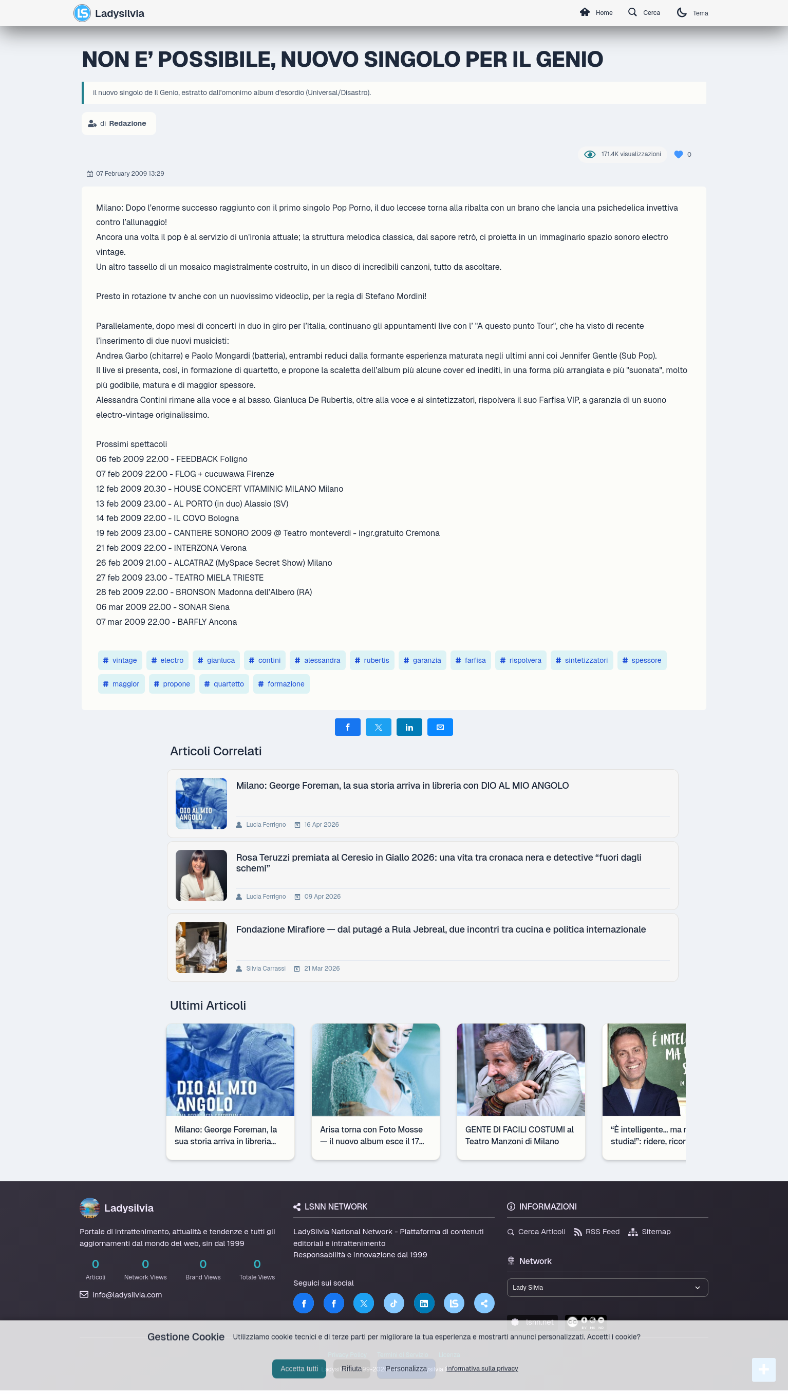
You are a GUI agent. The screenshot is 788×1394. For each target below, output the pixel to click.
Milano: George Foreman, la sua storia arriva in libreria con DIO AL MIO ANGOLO (404, 785)
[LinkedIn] (424, 1303)
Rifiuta (352, 1380)
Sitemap (649, 1231)
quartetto (224, 684)
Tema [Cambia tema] (689, 13)
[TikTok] (394, 1303)
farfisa (471, 660)
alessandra (317, 660)
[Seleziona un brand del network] (607, 1289)
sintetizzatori (582, 660)
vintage (120, 660)
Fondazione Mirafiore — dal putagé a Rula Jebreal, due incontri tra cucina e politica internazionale (443, 929)
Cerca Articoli (536, 1231)
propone (172, 684)
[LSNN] (454, 1303)
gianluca (216, 660)
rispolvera (520, 660)
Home (581, 13)
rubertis (372, 660)
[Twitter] (363, 1303)
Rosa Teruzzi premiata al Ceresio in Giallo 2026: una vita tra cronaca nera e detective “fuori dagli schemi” (440, 862)
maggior (121, 684)
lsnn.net (532, 1325)
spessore (642, 660)
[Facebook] (303, 1303)
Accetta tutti (299, 1380)
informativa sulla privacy (482, 1379)
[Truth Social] (484, 1303)
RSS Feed (597, 1231)
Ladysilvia (108, 13)
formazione (281, 684)
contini (264, 660)
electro (168, 660)
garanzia (422, 660)
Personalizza (406, 1380)
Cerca (635, 13)
